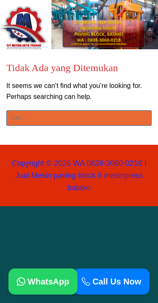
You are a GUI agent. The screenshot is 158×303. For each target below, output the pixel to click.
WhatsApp (43, 281)
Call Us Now (111, 281)
